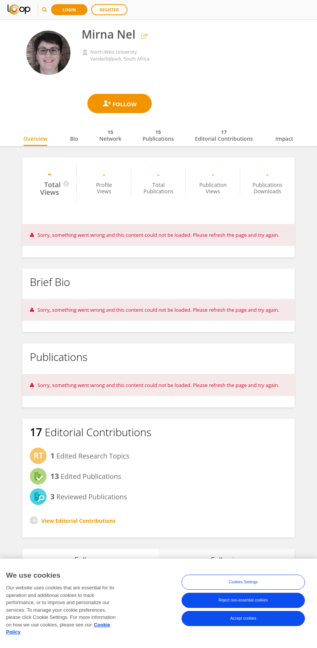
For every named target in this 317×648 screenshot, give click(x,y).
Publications (158, 135)
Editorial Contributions (224, 135)
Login (69, 9)
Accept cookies (243, 618)
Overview (35, 138)
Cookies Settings (243, 582)
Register (109, 9)
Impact (284, 138)
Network (110, 135)
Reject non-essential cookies (243, 600)
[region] (158, 603)
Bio (74, 138)
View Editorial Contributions (78, 520)
